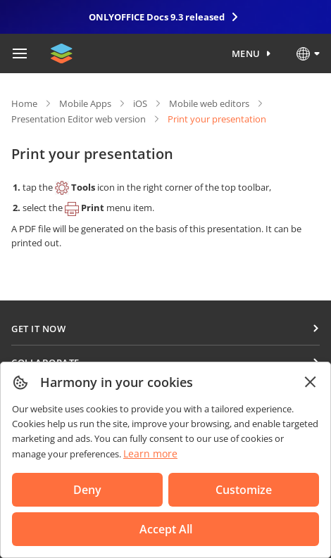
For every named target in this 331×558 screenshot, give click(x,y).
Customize (244, 489)
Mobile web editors (209, 103)
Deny (87, 489)
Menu (246, 53)
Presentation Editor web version (78, 119)
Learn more (150, 453)
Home (24, 103)
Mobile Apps (85, 103)
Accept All (165, 529)
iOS (140, 103)
